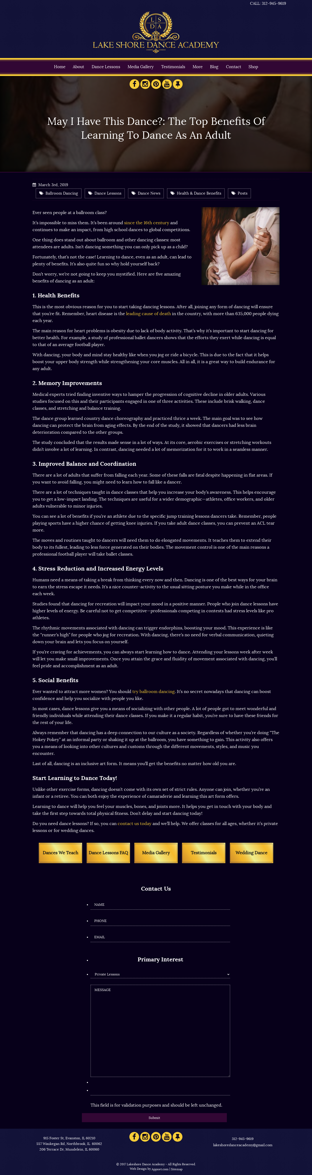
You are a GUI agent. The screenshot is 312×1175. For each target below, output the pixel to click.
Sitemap (176, 1169)
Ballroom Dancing (58, 193)
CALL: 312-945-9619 (268, 4)
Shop (253, 67)
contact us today (134, 824)
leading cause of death (148, 314)
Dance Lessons (106, 67)
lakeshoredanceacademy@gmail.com (242, 1145)
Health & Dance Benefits (196, 193)
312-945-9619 (243, 1139)
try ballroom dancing (153, 692)
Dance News (146, 193)
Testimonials (173, 67)
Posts (239, 193)
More (198, 67)
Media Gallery (141, 67)
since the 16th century (146, 223)
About (78, 67)
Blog (214, 67)
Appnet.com (160, 1169)
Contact (233, 67)
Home (59, 67)
